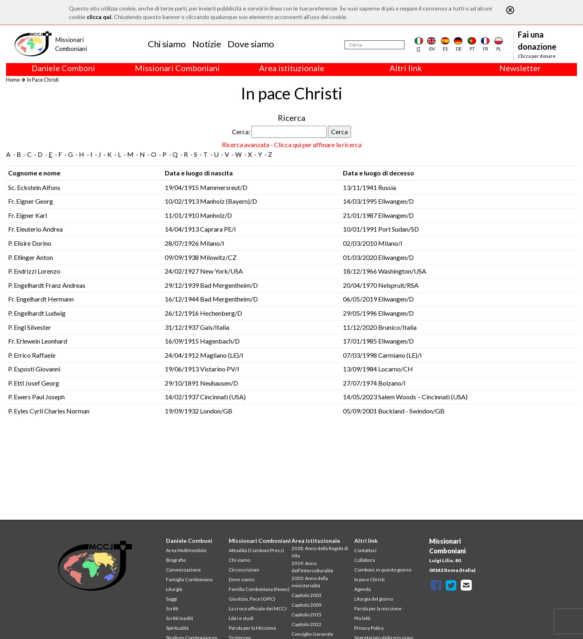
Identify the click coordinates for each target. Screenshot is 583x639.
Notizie (206, 43)
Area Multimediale (186, 550)
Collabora (364, 560)
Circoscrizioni (244, 570)
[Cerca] (374, 44)
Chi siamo (167, 43)
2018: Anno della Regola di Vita (320, 552)
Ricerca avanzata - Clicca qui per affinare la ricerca (292, 144)
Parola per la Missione (252, 628)
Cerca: (241, 131)
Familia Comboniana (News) (259, 589)
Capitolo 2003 (306, 595)
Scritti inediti (179, 618)
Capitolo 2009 (306, 605)
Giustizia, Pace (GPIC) (252, 599)
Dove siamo (251, 43)
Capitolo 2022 (306, 624)
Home (13, 79)
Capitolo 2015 (306, 615)
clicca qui (99, 16)
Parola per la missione (378, 608)
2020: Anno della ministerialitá (310, 581)
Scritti (172, 608)
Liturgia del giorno (373, 599)
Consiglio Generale (312, 634)
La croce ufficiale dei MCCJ (258, 608)
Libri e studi (241, 618)
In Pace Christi (43, 79)
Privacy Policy (369, 628)
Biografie (176, 560)
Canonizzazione (183, 570)
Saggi (171, 599)
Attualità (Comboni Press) (256, 550)
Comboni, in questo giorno (382, 570)
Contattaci (365, 550)
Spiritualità (177, 628)
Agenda (362, 589)
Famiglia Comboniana (189, 579)
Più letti (362, 618)
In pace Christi (369, 579)
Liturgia (174, 589)
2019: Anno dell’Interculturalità (312, 567)
